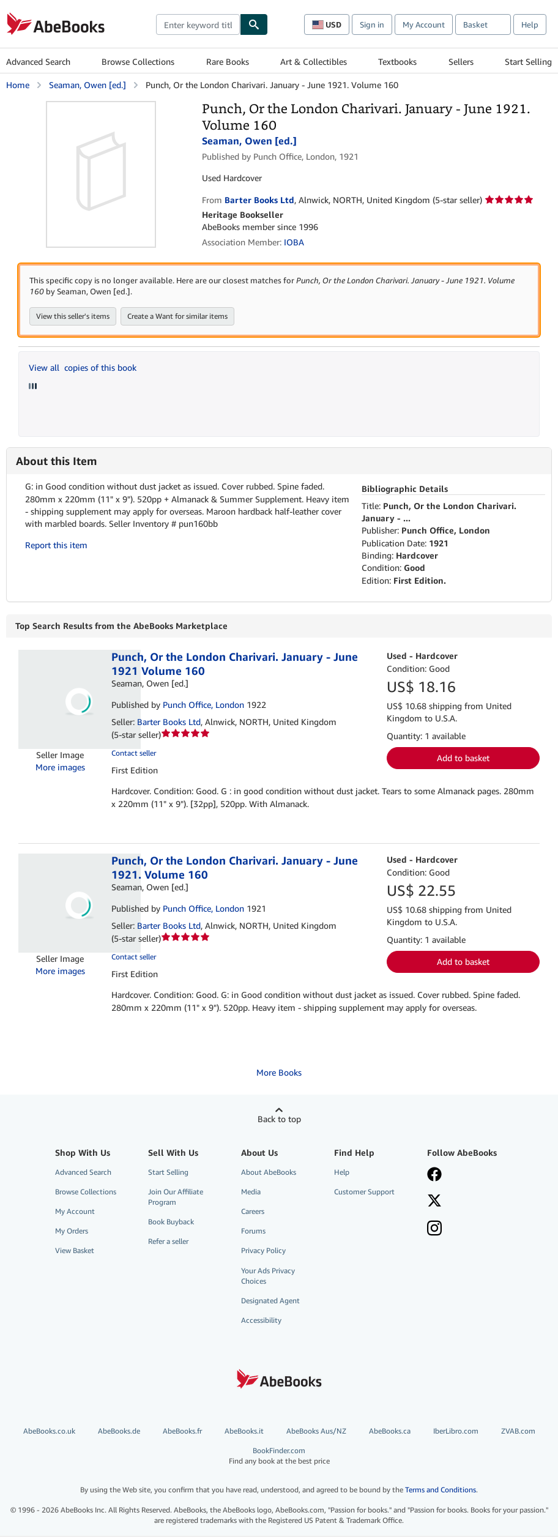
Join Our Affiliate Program (175, 1198)
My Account (424, 24)
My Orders (71, 1232)
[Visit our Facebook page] (434, 1176)
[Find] (253, 24)
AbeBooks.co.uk (49, 1432)
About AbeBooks (268, 1173)
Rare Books (227, 61)
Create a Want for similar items (177, 317)
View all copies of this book (82, 368)
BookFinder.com (279, 1457)
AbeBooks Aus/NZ (316, 1432)
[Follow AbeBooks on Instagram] (434, 1230)
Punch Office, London (203, 706)
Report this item (56, 546)
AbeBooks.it (244, 1432)
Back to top (279, 1120)
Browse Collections (138, 61)
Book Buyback (171, 1222)
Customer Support (364, 1192)
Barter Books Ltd (169, 723)
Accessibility (261, 1321)
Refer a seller (168, 1242)
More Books (279, 1073)
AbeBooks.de (119, 1432)
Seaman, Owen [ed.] (87, 85)
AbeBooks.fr (182, 1432)
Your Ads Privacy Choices (268, 1277)
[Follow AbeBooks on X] (434, 1203)
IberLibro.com (455, 1432)
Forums (253, 1232)
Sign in (372, 24)
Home (17, 85)
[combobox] (198, 24)
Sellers (461, 61)
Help (529, 24)
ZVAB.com (518, 1432)
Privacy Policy (263, 1251)
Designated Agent (270, 1301)
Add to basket (463, 759)
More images (60, 768)
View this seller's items (73, 317)
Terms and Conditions (440, 1490)
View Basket (74, 1251)
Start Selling (528, 61)
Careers (252, 1212)
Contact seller (133, 754)
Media (251, 1192)
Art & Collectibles (313, 61)
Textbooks (397, 61)
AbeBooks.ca (390, 1432)
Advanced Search (38, 61)
